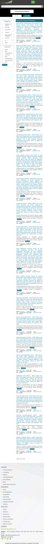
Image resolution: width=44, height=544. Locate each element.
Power (6, 42)
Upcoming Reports (7, 477)
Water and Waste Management (8, 35)
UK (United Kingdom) (9, 60)
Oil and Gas (7, 27)
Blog (3, 482)
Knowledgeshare (6, 492)
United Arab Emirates (9, 58)
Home (27, 15)
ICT (5, 40)
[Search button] (42, 6)
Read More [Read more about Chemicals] (38, 38)
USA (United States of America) (11, 53)
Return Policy (5, 516)
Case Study (5, 497)
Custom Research (6, 470)
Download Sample (36, 41)
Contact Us (5, 514)
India (6, 51)
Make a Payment (6, 524)
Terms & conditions (7, 519)
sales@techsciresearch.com (12, 535)
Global (6, 49)
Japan (6, 61)
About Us (4, 512)
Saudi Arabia (7, 54)
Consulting (5, 472)
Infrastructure (8, 29)
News (3, 489)
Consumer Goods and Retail (8, 24)
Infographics (5, 494)
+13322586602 (9, 537)
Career (4, 509)
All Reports (16, 15)
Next (24, 458)
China (6, 56)
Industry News (6, 499)
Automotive (7, 38)
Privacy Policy (5, 521)
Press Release (5, 479)
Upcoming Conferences (8, 484)
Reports (4, 475)
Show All (4, 64)
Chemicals (7, 32)
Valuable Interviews (7, 502)
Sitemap (4, 504)
